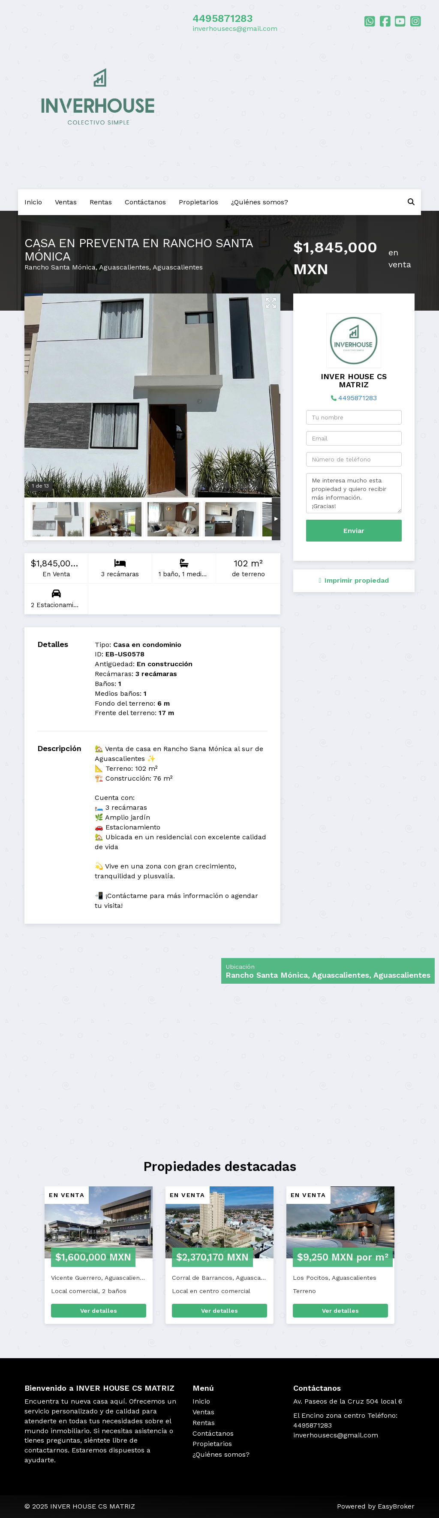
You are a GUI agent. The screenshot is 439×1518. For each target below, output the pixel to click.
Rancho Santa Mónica (60, 267)
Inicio (33, 202)
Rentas (101, 202)
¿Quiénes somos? (259, 202)
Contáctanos (145, 202)
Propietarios (198, 202)
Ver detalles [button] (98, 1310)
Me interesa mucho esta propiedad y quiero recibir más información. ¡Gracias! (354, 493)
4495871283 (222, 18)
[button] (24, 1259)
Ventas (66, 202)
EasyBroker (396, 1506)
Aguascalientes (124, 267)
